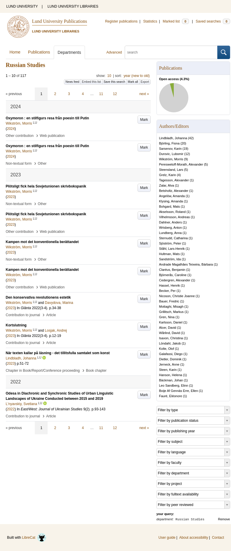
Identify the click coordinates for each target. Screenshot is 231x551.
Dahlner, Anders (170, 222)
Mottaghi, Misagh (171, 306)
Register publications (121, 21)
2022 (11, 409)
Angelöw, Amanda (172, 196)
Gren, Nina (167, 317)
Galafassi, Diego (171, 354)
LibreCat (34, 537)
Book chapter (96, 371)
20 (183, 143)
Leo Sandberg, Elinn (173, 385)
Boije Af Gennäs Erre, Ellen (178, 390)
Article (51, 315)
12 (115, 94)
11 (101, 94)
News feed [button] (72, 81)
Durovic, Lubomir (171, 154)
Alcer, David (167, 327)
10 (109, 76)
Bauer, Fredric (169, 301)
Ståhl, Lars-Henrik (172, 248)
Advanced (114, 52)
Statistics (150, 21)
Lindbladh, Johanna (173, 138)
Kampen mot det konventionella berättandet (42, 242)
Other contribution (20, 136)
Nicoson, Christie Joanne (177, 296)
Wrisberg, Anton (170, 227)
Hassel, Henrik (169, 285)
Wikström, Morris (171, 159)
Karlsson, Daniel (171, 322)
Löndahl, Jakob (170, 343)
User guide (167, 537)
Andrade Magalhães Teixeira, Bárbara (186, 264)
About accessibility (193, 537)
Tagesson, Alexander (174, 180)
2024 (11, 129)
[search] (171, 52)
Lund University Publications (59, 21)
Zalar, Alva (166, 185)
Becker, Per (167, 290)
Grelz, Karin (167, 175)
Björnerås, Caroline (173, 275)
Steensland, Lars (171, 169)
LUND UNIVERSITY (22, 6)
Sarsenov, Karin (170, 148)
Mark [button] (144, 120)
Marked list (176, 21)
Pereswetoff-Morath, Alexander (181, 164)
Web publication (52, 136)
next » (144, 94)
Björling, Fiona (169, 143)
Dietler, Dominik (170, 359)
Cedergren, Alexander (174, 280)
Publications (39, 52)
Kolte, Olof (166, 348)
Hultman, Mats (169, 254)
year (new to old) (137, 76)
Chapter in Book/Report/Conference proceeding (43, 371)
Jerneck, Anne (169, 364)
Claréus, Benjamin (172, 269)
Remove (224, 519)
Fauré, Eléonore (170, 396)
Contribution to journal (23, 315)
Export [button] (145, 81)
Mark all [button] (133, 81)
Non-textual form (19, 163)
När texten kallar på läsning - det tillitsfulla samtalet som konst (58, 353)
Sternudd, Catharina (173, 238)
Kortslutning (16, 325)
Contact (218, 537)
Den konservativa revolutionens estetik (38, 297)
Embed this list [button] (91, 81)
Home (15, 52)
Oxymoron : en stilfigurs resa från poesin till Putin (47, 118)
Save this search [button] (114, 81)
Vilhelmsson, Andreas (174, 217)
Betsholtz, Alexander (173, 190)
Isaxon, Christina (171, 338)
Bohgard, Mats (169, 206)
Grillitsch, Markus (171, 312)
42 (190, 138)
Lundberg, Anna (170, 233)
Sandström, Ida (170, 259)
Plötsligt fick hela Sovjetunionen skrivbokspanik (46, 186)
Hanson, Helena (170, 375)
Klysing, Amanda (171, 201)
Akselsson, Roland (172, 211)
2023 (11, 197)
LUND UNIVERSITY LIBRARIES (73, 6)
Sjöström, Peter (170, 243)
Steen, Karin (168, 369)
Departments (69, 52)
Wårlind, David (169, 333)
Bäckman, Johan (171, 380)
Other (42, 163)
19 (185, 148)
